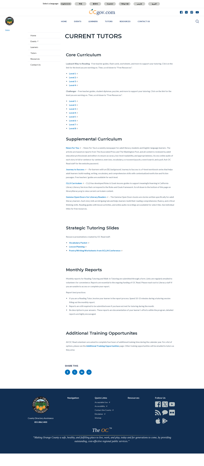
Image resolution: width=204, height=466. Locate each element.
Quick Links (101, 398)
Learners (93, 21)
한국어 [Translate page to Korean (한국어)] (95, 4)
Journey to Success (76, 169)
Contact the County (104, 410)
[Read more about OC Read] (9, 21)
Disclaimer (100, 414)
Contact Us (144, 21)
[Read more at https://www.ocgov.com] (40, 405)
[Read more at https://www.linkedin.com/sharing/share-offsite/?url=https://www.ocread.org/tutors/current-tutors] (81, 372)
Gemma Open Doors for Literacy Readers (87, 197)
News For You (73, 148)
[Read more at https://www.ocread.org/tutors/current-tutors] (89, 372)
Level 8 (73, 128)
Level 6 (73, 120)
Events (77, 21)
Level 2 (73, 77)
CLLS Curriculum (75, 183)
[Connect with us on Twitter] (186, 12)
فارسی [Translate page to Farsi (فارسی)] (139, 4)
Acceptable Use (102, 402)
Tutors (108, 21)
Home (64, 21)
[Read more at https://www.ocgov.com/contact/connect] (158, 404)
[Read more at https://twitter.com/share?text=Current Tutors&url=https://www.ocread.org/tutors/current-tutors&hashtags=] (74, 372)
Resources (125, 21)
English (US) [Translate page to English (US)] (66, 4)
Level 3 (73, 81)
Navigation (73, 398)
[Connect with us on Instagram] (192, 12)
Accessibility (101, 406)
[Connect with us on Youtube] (197, 12)
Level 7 (73, 124)
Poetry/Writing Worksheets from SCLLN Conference (96, 250)
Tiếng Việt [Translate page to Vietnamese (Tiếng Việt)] (125, 4)
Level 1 (73, 73)
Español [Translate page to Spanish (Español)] (110, 4)
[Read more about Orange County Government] (102, 12)
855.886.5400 (40, 422)
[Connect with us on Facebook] (182, 12)
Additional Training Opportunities (102, 346)
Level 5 (73, 116)
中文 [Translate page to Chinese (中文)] (80, 4)
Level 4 (73, 85)
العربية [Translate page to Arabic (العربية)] (154, 4)
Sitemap (98, 418)
